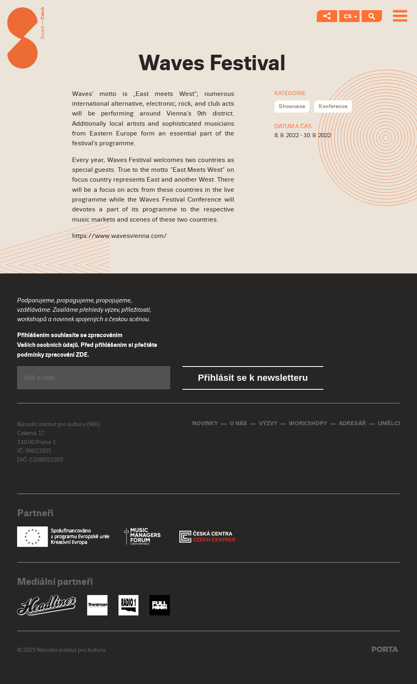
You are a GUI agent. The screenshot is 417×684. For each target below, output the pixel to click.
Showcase (292, 106)
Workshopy (308, 423)
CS (348, 16)
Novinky (205, 423)
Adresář (352, 423)
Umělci (389, 423)
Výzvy (268, 423)
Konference (332, 106)
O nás (238, 423)
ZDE (82, 354)
